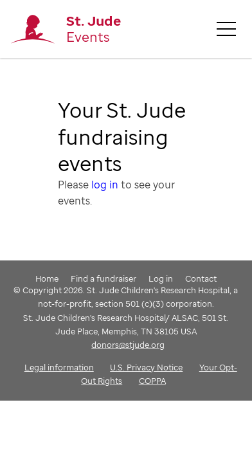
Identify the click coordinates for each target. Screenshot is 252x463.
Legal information (59, 367)
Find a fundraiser (103, 278)
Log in (160, 278)
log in (104, 184)
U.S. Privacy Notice (146, 367)
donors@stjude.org (128, 344)
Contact (201, 278)
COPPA (152, 380)
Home (47, 278)
